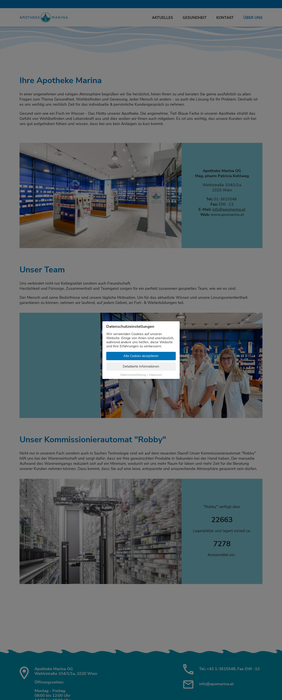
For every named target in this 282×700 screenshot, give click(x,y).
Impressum (155, 375)
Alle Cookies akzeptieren (141, 356)
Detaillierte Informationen (141, 366)
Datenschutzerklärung (133, 375)
